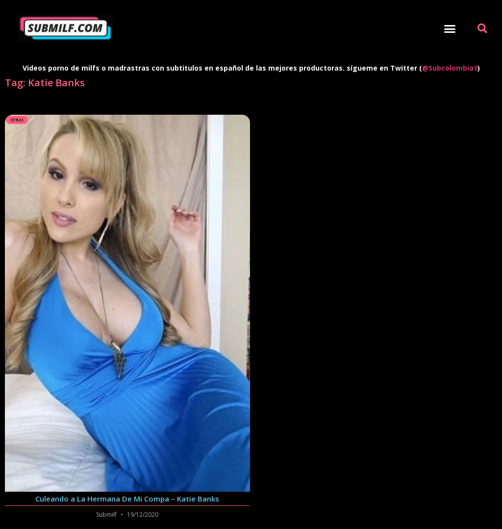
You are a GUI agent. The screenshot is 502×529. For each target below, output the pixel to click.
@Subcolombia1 (449, 68)
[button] (450, 28)
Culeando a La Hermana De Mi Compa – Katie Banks (127, 499)
